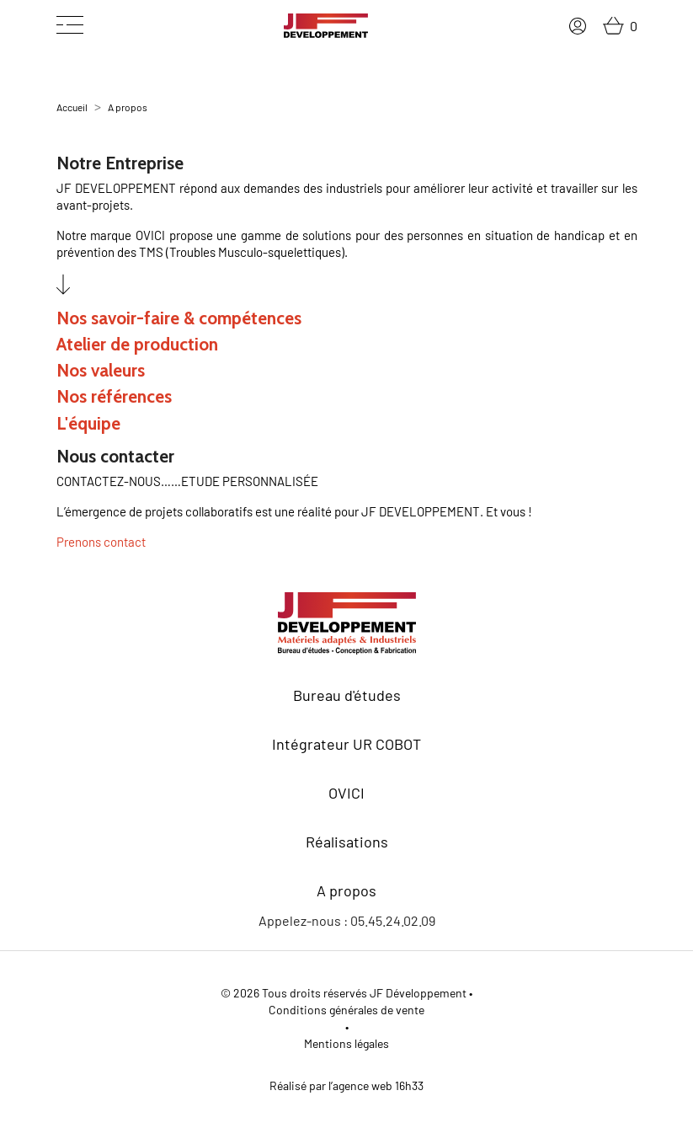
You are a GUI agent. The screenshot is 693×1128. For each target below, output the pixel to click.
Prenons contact (101, 541)
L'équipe (88, 423)
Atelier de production (137, 344)
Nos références (114, 396)
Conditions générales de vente (346, 1009)
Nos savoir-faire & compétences (178, 318)
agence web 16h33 (378, 1085)
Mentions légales (346, 1043)
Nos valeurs (100, 370)
